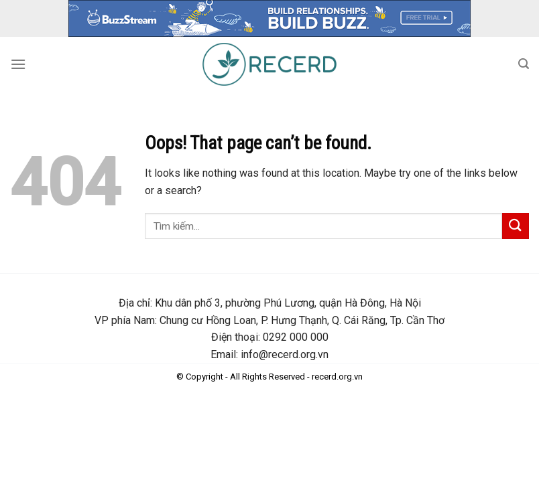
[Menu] (18, 64)
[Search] (523, 64)
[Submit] (515, 226)
